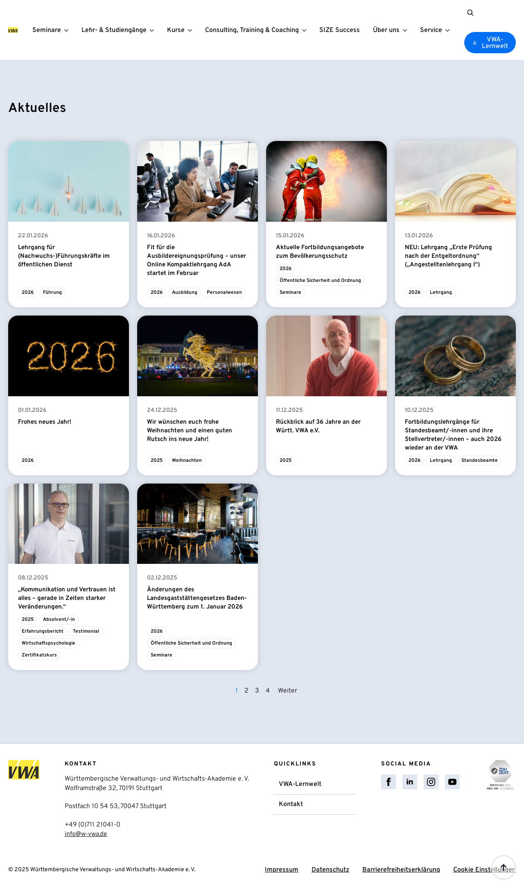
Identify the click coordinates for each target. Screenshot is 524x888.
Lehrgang (441, 292)
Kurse (176, 31)
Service (431, 31)
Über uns (386, 31)
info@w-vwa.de (86, 834)
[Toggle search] (470, 13)
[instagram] (431, 781)
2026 (28, 292)
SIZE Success (339, 31)
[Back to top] (503, 867)
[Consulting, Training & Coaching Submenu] (306, 30)
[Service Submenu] (449, 30)
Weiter (287, 691)
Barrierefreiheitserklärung (401, 870)
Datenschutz (330, 870)
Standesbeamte (479, 460)
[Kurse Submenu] (192, 30)
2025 (157, 460)
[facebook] (388, 781)
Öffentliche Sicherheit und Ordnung (320, 280)
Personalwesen (224, 292)
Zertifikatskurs (39, 655)
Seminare (46, 31)
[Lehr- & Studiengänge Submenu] (153, 30)
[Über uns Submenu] (406, 30)
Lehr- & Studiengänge (114, 31)
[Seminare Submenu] (68, 30)
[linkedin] (409, 781)
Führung (52, 292)
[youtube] (452, 781)
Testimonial (86, 631)
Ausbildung (184, 292)
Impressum (281, 870)
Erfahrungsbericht (42, 631)
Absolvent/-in (59, 619)
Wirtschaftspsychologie (48, 643)
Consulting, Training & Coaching (252, 31)
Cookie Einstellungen (484, 870)
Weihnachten (187, 460)
